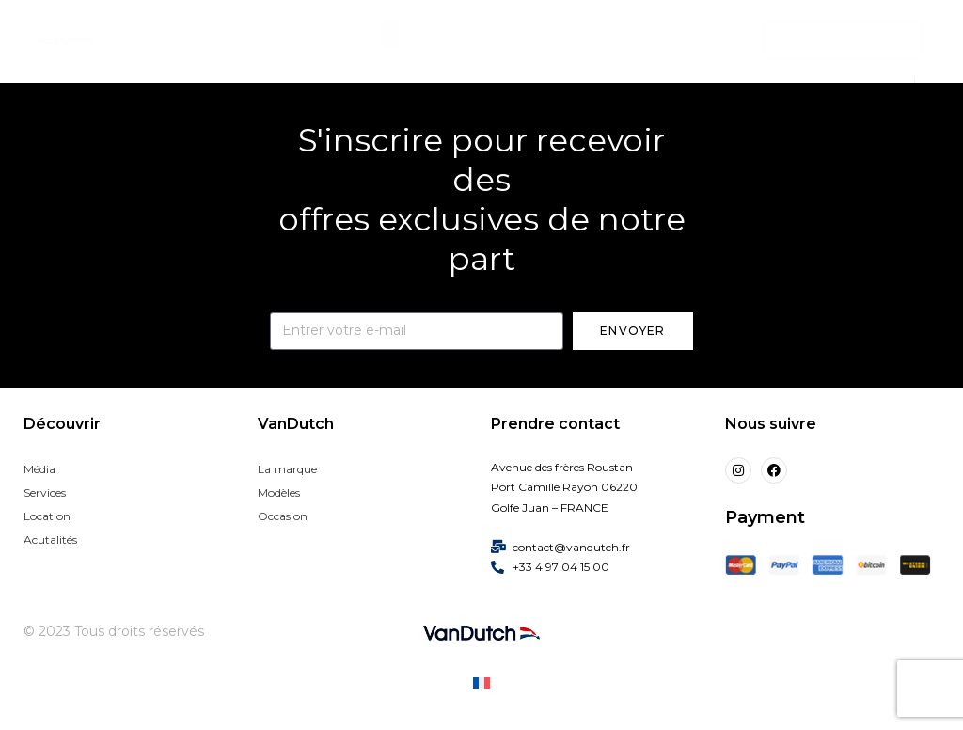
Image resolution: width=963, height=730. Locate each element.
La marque (287, 469)
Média (39, 469)
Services (45, 492)
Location (47, 516)
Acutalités (50, 539)
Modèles (279, 492)
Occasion (283, 516)
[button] (391, 34)
